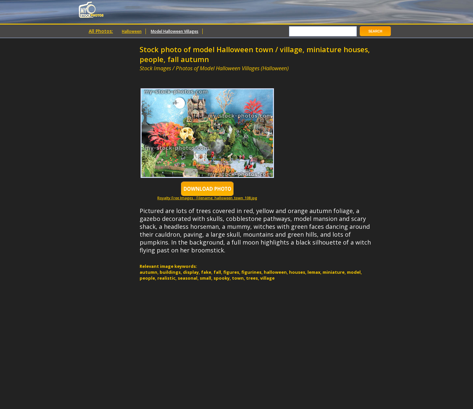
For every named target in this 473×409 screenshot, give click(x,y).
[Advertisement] (216, 74)
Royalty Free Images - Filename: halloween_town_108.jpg (207, 196)
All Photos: (101, 31)
